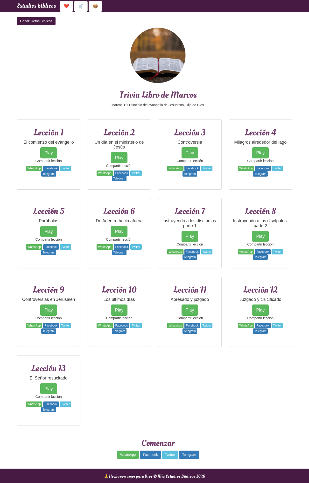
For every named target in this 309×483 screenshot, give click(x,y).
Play (48, 152)
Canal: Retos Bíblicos (36, 21)
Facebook (51, 168)
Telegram (49, 174)
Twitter (65, 168)
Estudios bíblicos (36, 6)
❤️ (66, 6)
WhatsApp (34, 168)
